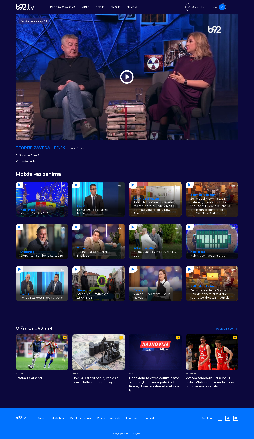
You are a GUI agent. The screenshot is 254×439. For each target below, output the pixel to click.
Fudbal (20, 373)
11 (178, 337)
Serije (100, 7)
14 (65, 337)
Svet (75, 373)
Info (131, 373)
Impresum (132, 418)
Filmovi (132, 7)
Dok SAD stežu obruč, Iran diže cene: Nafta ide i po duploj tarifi (95, 380)
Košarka (191, 373)
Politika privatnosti (108, 418)
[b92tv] (25, 7)
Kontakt (149, 418)
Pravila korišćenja (80, 418)
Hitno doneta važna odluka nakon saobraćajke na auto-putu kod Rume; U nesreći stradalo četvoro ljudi (154, 384)
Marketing (58, 418)
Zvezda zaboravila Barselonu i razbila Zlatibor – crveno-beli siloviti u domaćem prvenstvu (211, 382)
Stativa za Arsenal (29, 378)
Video (86, 7)
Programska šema (62, 7)
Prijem (41, 418)
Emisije (115, 7)
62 (234, 337)
